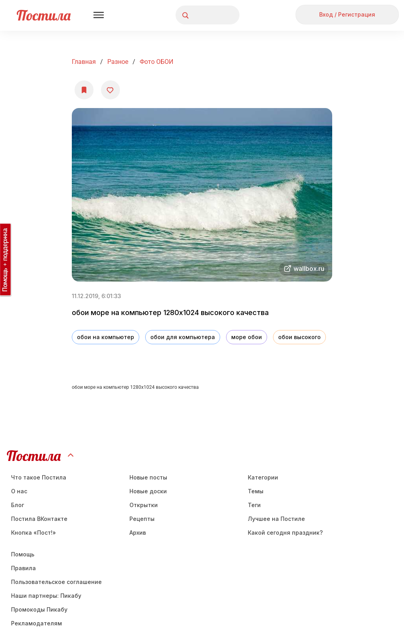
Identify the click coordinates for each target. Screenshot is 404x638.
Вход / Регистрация (347, 14)
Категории (263, 477)
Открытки (143, 505)
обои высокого (299, 337)
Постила (44, 15)
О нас (19, 491)
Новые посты (148, 477)
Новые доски (148, 491)
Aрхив (137, 532)
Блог (17, 505)
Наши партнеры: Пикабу (46, 595)
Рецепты (142, 518)
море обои (246, 337)
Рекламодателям (36, 623)
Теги (254, 505)
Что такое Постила (38, 477)
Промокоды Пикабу (39, 609)
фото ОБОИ (156, 61)
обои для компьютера (182, 337)
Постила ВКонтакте (39, 518)
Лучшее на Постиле (276, 518)
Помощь (22, 554)
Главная (84, 61)
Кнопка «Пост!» (33, 532)
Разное (117, 61)
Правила (23, 568)
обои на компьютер (105, 337)
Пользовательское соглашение (56, 581)
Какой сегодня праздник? (285, 532)
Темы (256, 491)
